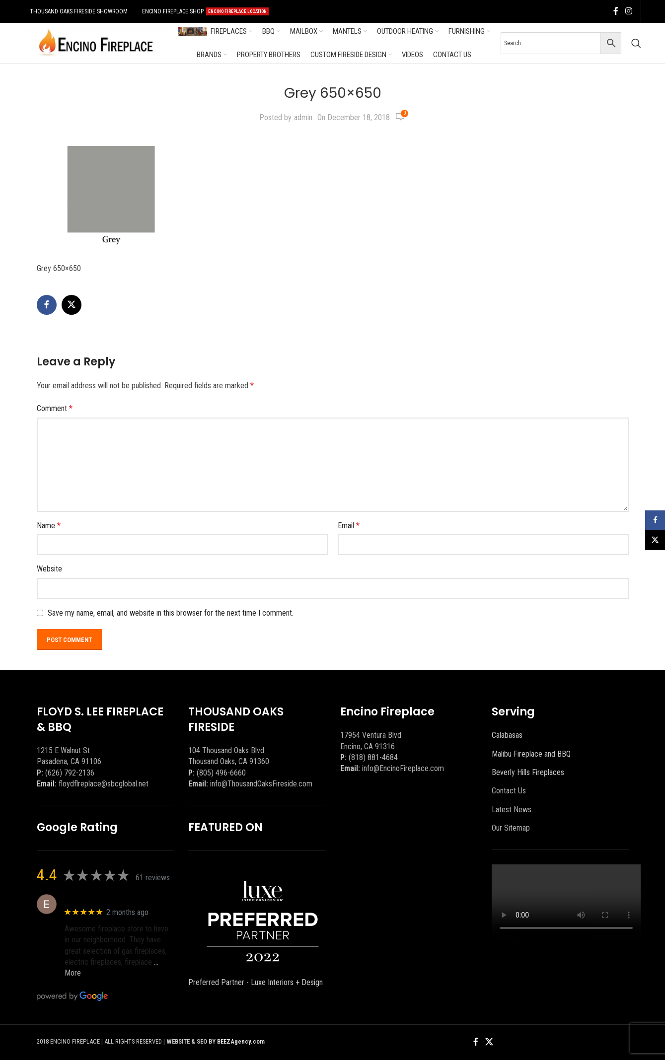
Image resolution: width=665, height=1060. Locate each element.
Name (49, 525)
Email (349, 525)
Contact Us (509, 790)
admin (303, 117)
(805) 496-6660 (221, 772)
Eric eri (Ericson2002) (100, 899)
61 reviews (153, 877)
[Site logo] (96, 42)
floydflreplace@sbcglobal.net (103, 783)
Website (49, 568)
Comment (55, 408)
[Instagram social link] (628, 11)
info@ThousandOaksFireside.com (261, 783)
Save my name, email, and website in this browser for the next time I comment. (171, 613)
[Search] (636, 43)
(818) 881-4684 (373, 757)
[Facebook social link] (616, 11)
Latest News (511, 809)
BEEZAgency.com (241, 1041)
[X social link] (71, 305)
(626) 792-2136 (69, 772)
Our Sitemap (511, 828)
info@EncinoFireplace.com (403, 768)
